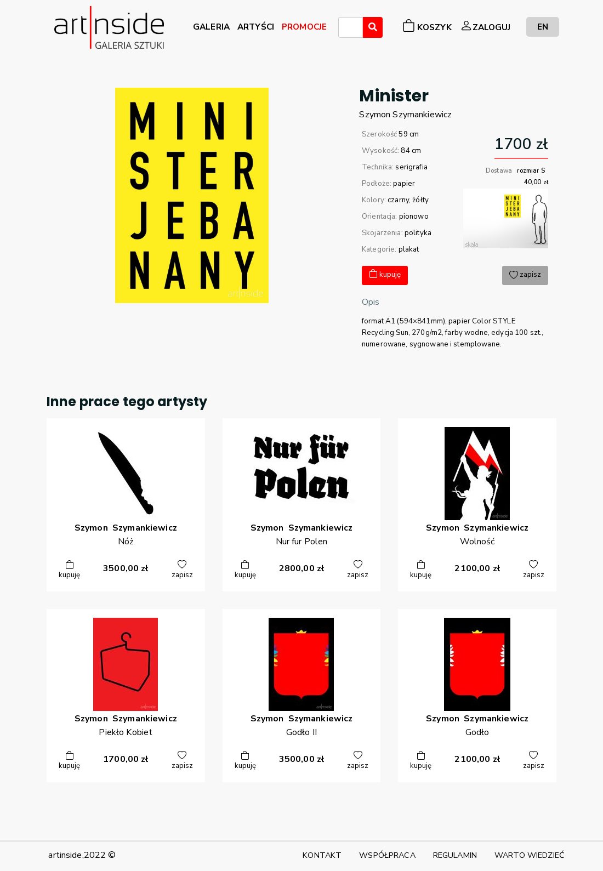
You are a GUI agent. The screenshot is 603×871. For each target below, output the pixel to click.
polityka (418, 233)
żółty (420, 200)
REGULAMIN (455, 855)
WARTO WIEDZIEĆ (529, 855)
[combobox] (350, 27)
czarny (398, 200)
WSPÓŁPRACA (387, 855)
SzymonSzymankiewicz (405, 115)
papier (404, 184)
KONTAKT (322, 855)
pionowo (414, 216)
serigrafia (411, 167)
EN (542, 26)
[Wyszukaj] (373, 27)
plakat (409, 249)
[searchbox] (345, 29)
